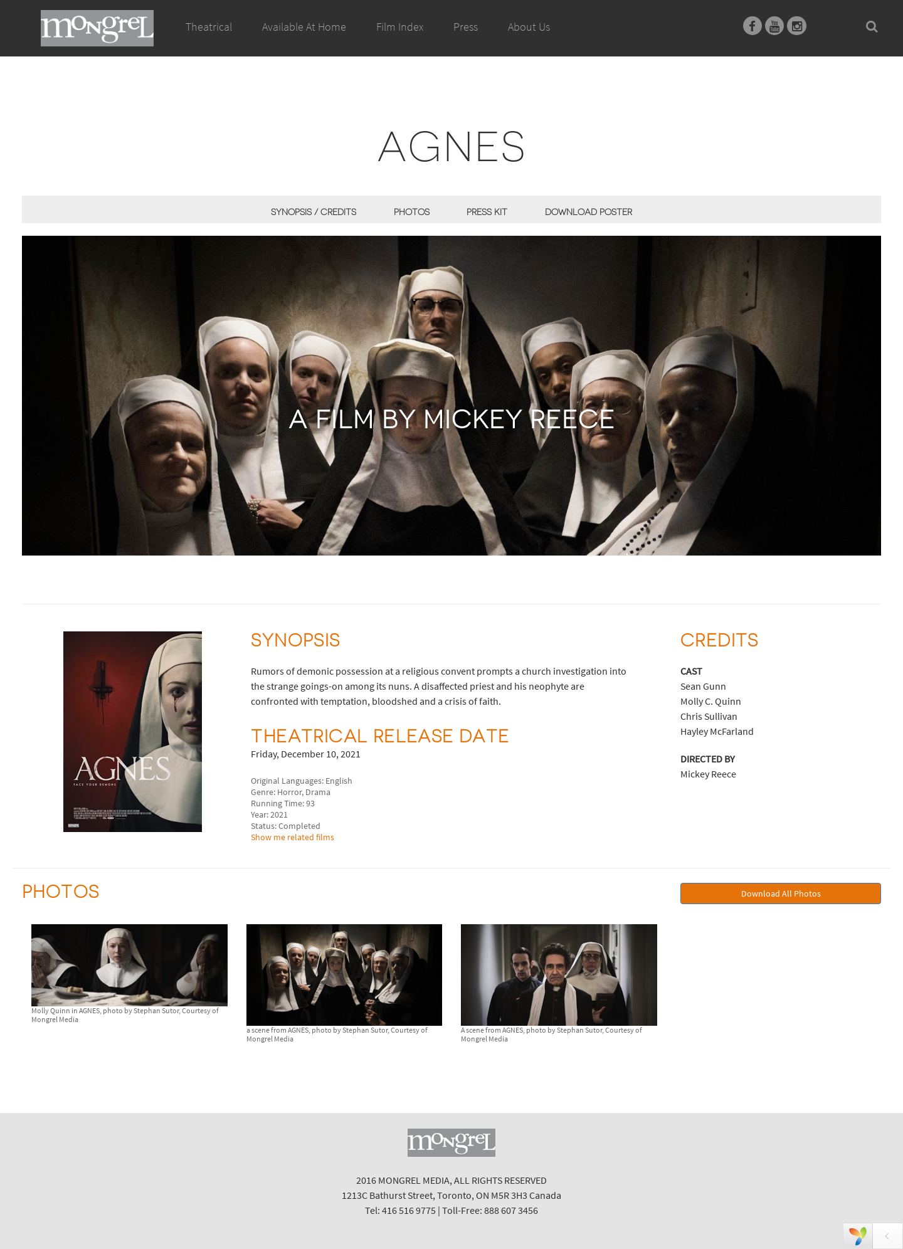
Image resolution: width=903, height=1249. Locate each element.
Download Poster (588, 212)
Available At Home (304, 40)
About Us (529, 26)
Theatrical (209, 26)
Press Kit (487, 212)
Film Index (399, 26)
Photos (412, 212)
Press (465, 26)
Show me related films (292, 837)
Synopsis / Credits (313, 212)
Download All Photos (781, 893)
